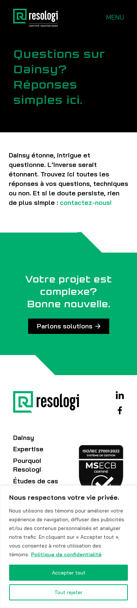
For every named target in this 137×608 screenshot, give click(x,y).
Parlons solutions (64, 326)
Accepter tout (68, 572)
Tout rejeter (68, 592)
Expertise (28, 449)
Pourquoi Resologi (27, 464)
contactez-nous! (85, 202)
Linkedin (120, 395)
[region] (68, 547)
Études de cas (35, 481)
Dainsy (23, 437)
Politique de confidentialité (66, 554)
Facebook (120, 410)
